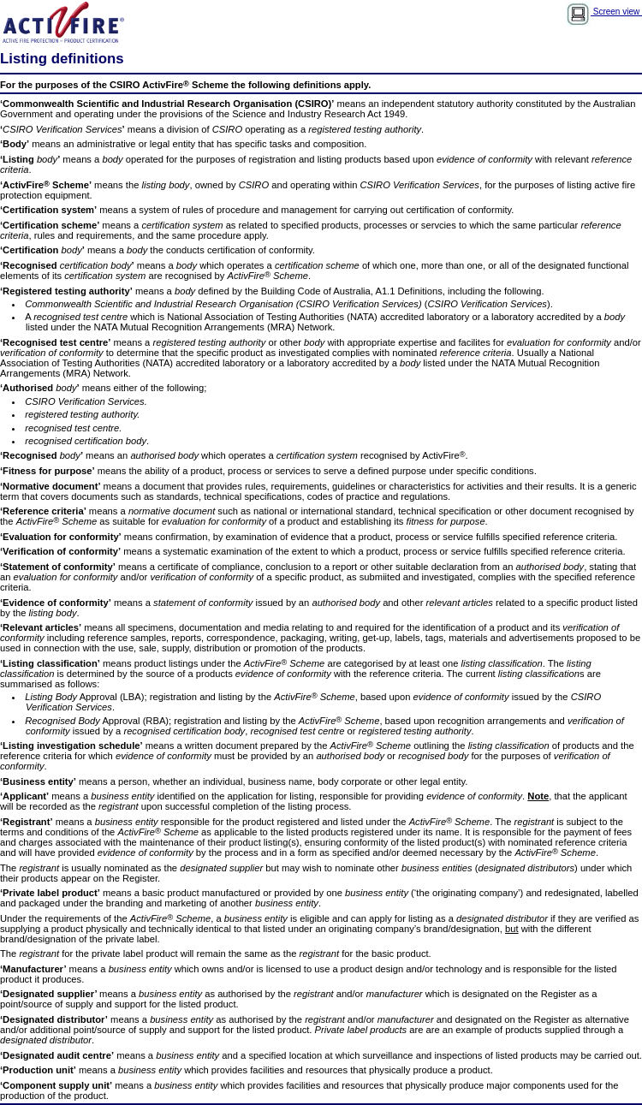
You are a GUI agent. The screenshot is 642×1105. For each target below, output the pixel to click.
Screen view (604, 11)
